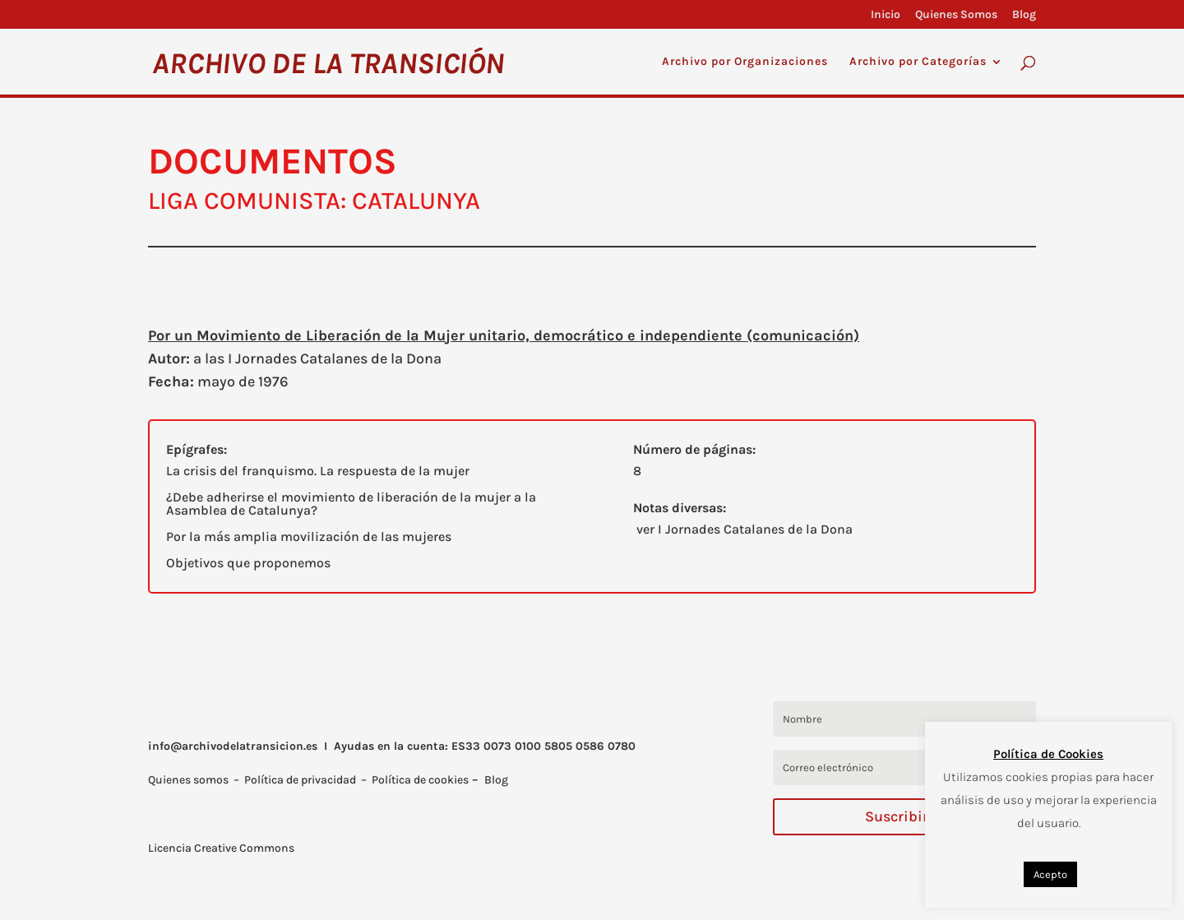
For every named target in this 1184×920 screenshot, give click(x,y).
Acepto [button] (1050, 874)
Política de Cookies (1048, 754)
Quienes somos (188, 780)
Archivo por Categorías (918, 62)
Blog (1024, 15)
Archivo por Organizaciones (745, 62)
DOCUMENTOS (272, 161)
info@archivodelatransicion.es (232, 746)
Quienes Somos (956, 15)
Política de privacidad (300, 780)
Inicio (885, 15)
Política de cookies (420, 780)
